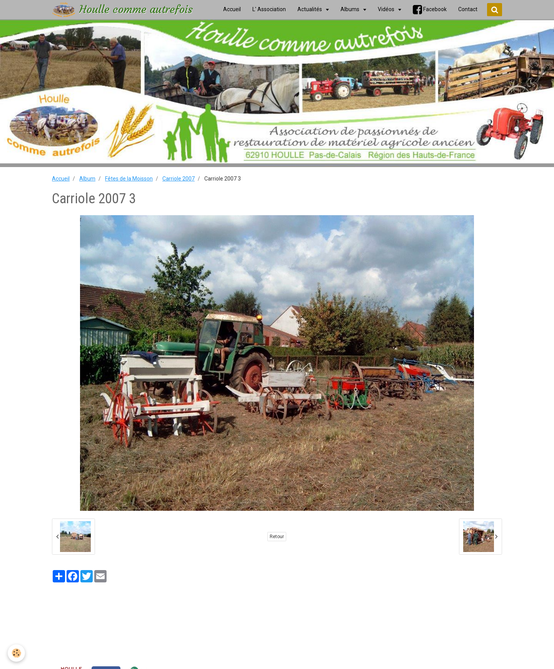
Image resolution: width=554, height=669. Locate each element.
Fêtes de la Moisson (129, 179)
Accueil (61, 179)
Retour (277, 536)
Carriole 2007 (178, 179)
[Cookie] (16, 653)
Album (87, 179)
